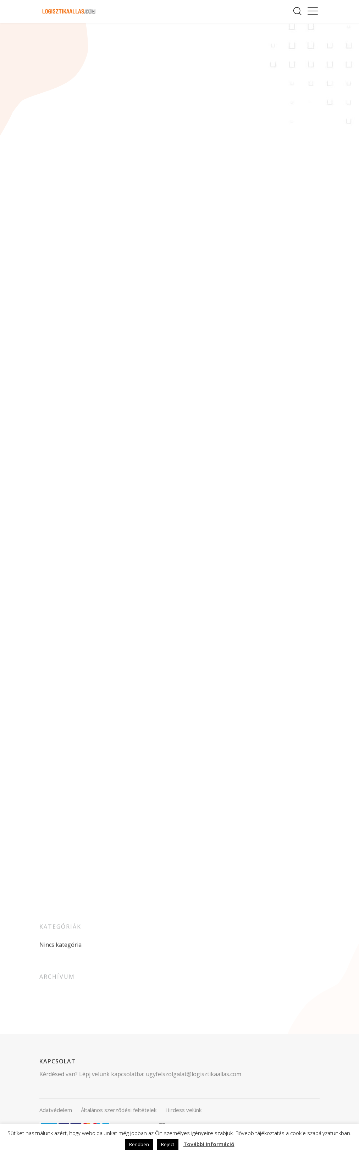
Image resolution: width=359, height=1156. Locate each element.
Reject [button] (167, 1144)
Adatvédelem (55, 1109)
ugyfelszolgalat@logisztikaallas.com (193, 1074)
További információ (208, 1143)
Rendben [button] (139, 1144)
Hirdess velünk (183, 1109)
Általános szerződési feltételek (118, 1109)
